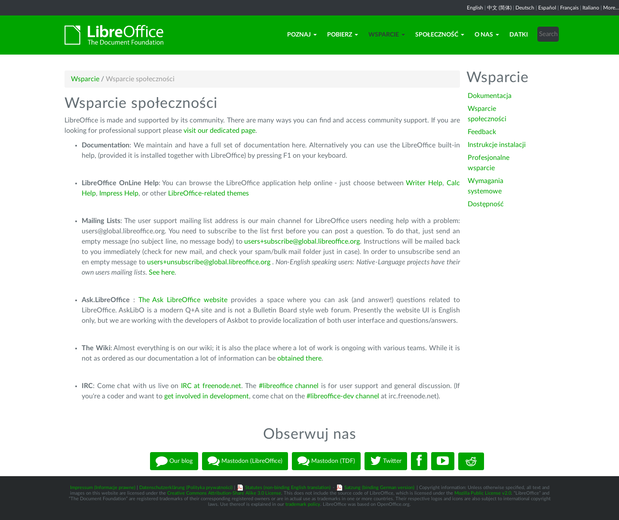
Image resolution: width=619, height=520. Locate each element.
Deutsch (524, 7)
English (475, 7)
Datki (518, 35)
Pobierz (342, 35)
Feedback (482, 131)
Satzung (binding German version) (379, 487)
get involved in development (206, 396)
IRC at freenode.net (211, 385)
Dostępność (486, 204)
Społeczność (439, 35)
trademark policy (302, 504)
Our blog (174, 461)
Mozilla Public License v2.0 (482, 493)
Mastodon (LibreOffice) (245, 461)
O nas (487, 35)
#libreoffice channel (289, 385)
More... (611, 7)
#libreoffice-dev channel (342, 396)
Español (547, 7)
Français (569, 7)
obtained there (299, 358)
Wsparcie (386, 35)
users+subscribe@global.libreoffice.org (302, 241)
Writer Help (424, 183)
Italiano (590, 7)
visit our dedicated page (219, 130)
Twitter (385, 461)
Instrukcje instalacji (497, 144)
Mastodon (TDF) (326, 461)
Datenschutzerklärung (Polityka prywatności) (186, 487)
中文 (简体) (499, 7)
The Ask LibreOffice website (182, 300)
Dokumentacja (490, 95)
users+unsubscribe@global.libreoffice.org (208, 262)
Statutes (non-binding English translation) (288, 487)
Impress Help (118, 193)
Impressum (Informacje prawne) (102, 487)
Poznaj (302, 35)
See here (162, 272)
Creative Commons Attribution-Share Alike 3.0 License (224, 493)
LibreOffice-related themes (208, 193)
